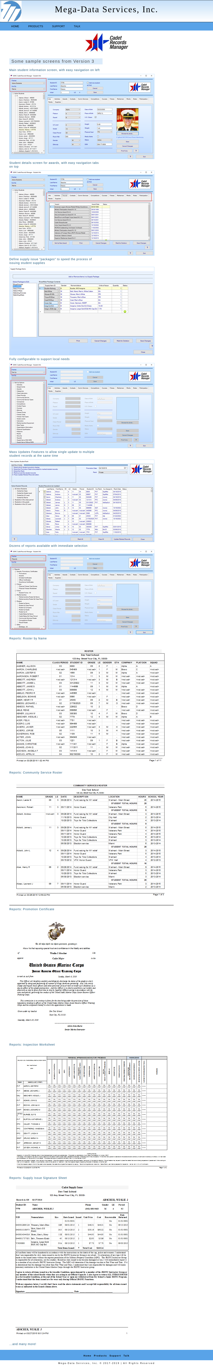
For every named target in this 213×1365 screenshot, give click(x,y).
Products (35, 26)
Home (15, 26)
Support (58, 26)
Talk (77, 26)
